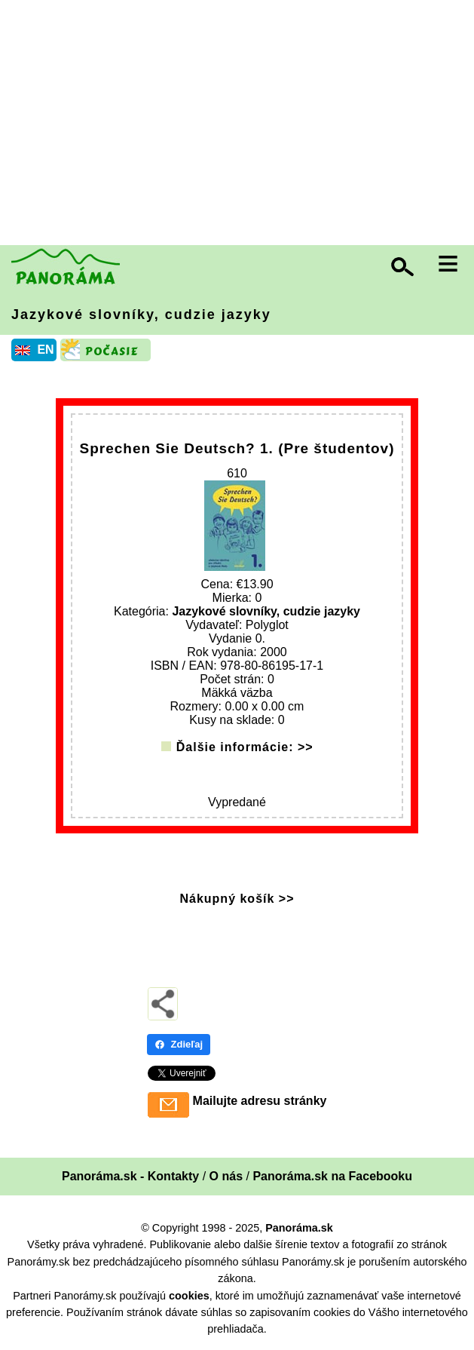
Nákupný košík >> (236, 898)
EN (45, 349)
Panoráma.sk (299, 1228)
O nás (226, 1176)
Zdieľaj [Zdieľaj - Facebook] (178, 1044)
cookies (189, 1296)
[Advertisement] (241, 124)
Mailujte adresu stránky (260, 1100)
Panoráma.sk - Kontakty (130, 1176)
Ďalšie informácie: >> (244, 747)
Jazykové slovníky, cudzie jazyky (141, 314)
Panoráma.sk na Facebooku (332, 1176)
